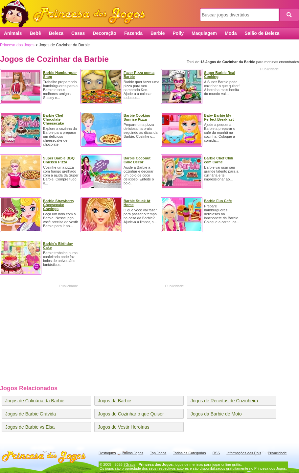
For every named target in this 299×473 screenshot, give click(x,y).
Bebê (35, 33)
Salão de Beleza (262, 33)
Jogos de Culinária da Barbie (34, 400)
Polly (178, 33)
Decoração (104, 33)
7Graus (129, 464)
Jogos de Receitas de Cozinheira (224, 400)
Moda (231, 33)
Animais (13, 33)
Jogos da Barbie (114, 400)
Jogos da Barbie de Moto (216, 413)
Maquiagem (204, 33)
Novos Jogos (133, 453)
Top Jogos (158, 453)
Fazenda (133, 33)
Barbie (157, 33)
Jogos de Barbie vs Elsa (30, 427)
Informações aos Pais (243, 453)
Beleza (56, 33)
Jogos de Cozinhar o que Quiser (131, 413)
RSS (216, 453)
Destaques (107, 453)
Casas (78, 33)
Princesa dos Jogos (75, 14)
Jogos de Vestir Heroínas (123, 427)
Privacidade (277, 453)
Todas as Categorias (189, 453)
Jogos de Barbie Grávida (30, 413)
